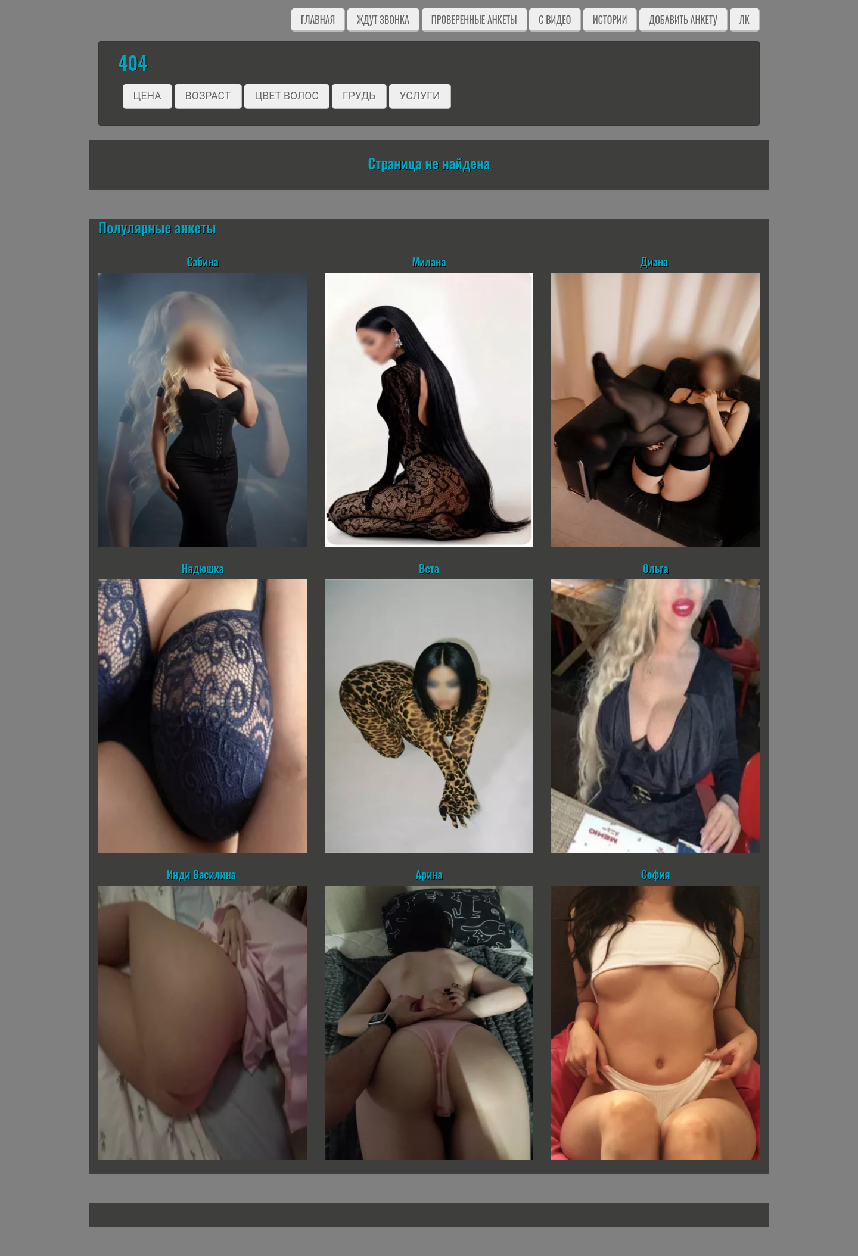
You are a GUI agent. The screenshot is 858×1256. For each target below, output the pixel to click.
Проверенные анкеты (474, 20)
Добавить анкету (683, 20)
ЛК (744, 20)
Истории (610, 20)
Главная (318, 20)
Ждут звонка (383, 20)
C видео (555, 20)
